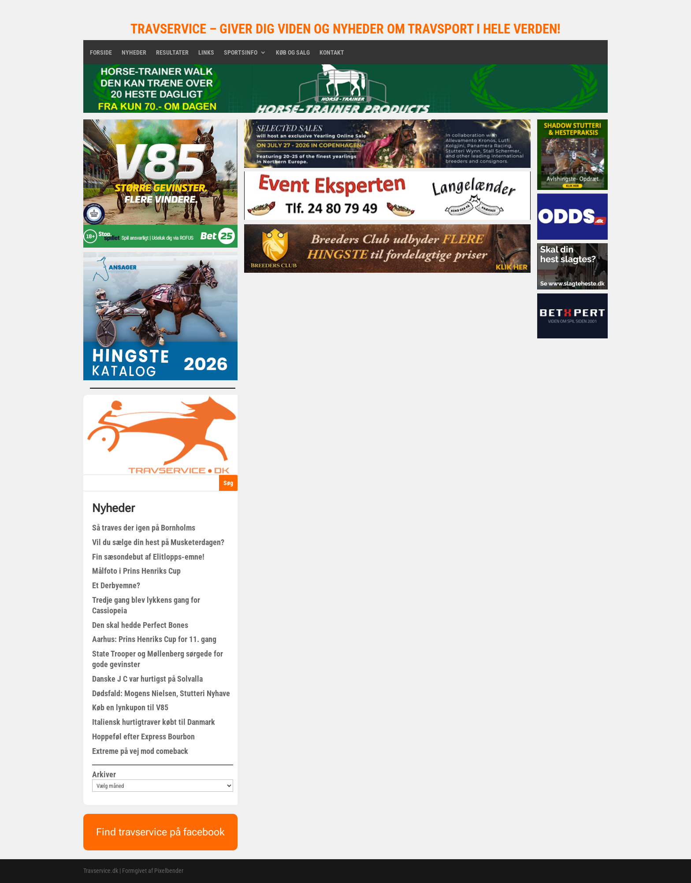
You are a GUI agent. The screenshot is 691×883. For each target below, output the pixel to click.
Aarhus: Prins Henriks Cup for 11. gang (154, 639)
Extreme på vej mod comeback (140, 751)
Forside (101, 52)
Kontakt (331, 52)
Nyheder (134, 52)
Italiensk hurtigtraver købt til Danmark (153, 722)
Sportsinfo (240, 52)
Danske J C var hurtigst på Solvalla (147, 678)
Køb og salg (293, 52)
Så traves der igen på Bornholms (143, 527)
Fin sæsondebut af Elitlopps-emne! (148, 556)
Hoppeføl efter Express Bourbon (143, 736)
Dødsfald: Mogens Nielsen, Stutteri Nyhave (161, 693)
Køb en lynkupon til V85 (130, 707)
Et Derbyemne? (116, 585)
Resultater (172, 52)
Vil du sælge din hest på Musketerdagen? (158, 542)
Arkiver (104, 774)
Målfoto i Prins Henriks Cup (136, 570)
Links (206, 52)
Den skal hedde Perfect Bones (140, 625)
